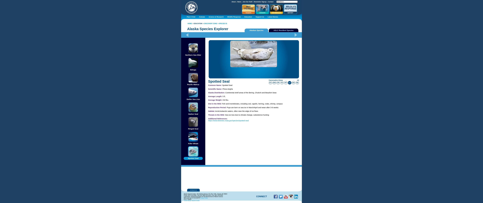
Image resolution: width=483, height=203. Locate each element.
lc (290, 83)
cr (278, 83)
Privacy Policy (204, 198)
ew (274, 83)
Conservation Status (276, 80)
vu (282, 83)
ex (270, 83)
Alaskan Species (256, 30)
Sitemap (193, 190)
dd (293, 83)
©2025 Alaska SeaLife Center (192, 200)
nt (286, 83)
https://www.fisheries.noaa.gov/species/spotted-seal (228, 121)
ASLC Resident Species (284, 30)
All (298, 80)
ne (297, 83)
